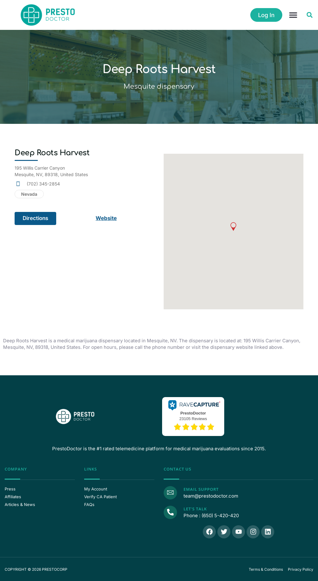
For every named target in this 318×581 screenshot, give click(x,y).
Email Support (200, 489)
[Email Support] (170, 492)
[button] (293, 14)
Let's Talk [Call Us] (195, 508)
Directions (35, 218)
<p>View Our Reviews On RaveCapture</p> (193, 415)
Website (106, 218)
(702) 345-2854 (43, 183)
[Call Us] (170, 511)
